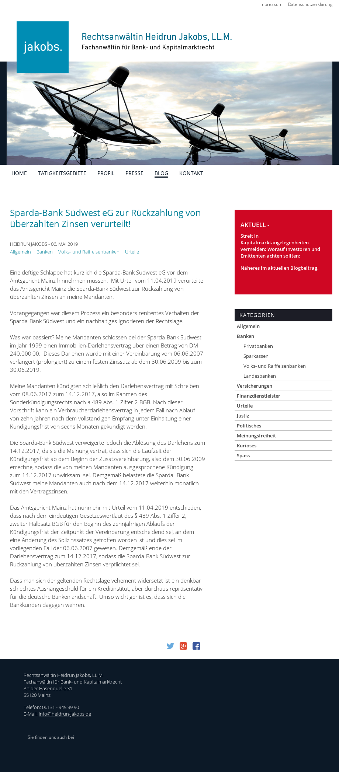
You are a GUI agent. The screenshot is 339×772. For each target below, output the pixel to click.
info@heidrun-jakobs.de (65, 713)
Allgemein (20, 251)
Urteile (132, 251)
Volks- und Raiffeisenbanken (89, 251)
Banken (45, 251)
